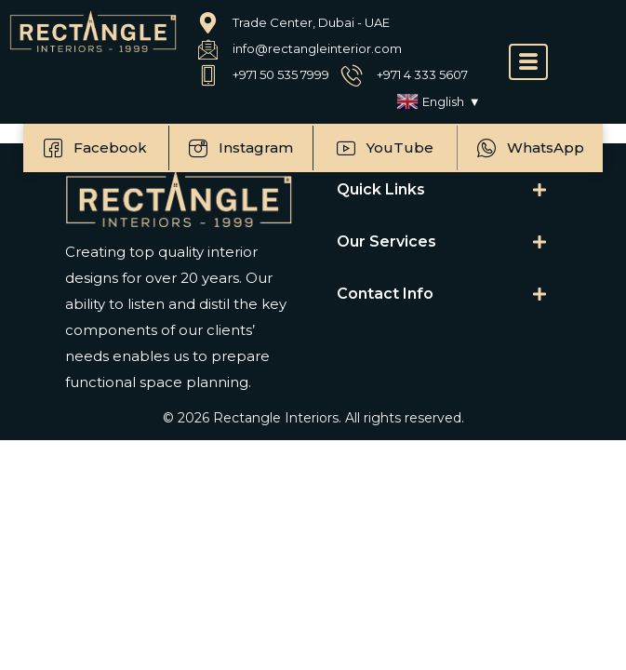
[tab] (442, 189)
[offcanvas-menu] (528, 62)
